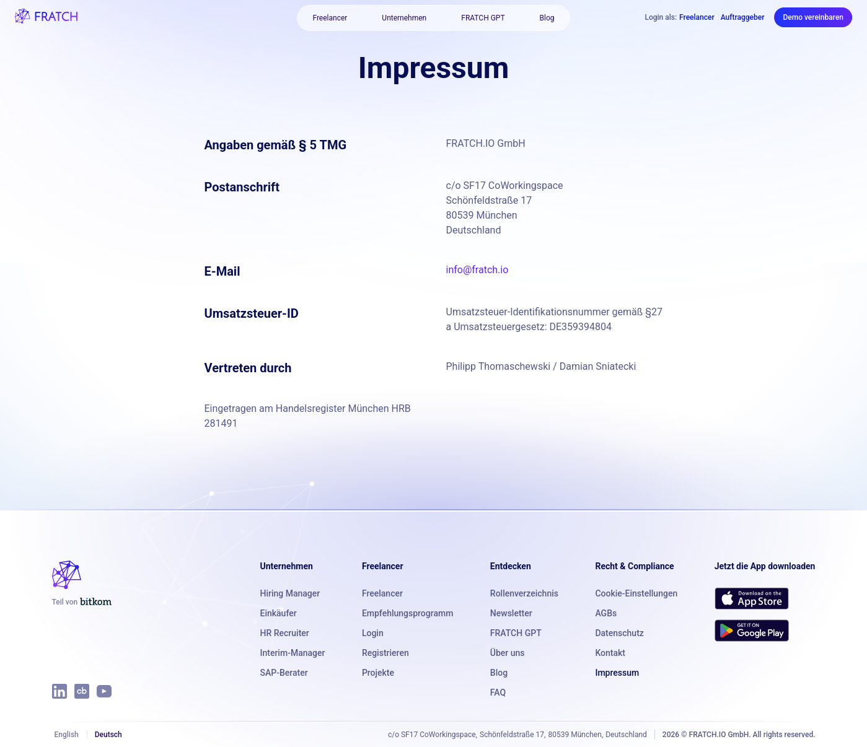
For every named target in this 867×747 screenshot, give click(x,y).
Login (373, 633)
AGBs (606, 613)
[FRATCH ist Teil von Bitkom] (82, 602)
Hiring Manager (290, 593)
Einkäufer (278, 613)
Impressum (617, 673)
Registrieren (385, 653)
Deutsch (108, 734)
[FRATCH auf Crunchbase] (81, 691)
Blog (547, 18)
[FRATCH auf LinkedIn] (59, 691)
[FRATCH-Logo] (46, 17)
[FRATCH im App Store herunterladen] (752, 598)
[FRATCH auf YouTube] (104, 691)
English (67, 734)
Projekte (378, 673)
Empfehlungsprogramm (407, 613)
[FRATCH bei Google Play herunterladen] (752, 630)
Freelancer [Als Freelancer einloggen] (697, 17)
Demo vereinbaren (813, 17)
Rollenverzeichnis (524, 593)
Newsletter (511, 613)
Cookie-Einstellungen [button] (636, 593)
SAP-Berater (284, 673)
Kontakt (610, 653)
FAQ (498, 692)
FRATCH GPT (482, 18)
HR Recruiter (284, 633)
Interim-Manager (292, 653)
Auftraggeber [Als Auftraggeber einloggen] (743, 17)
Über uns (507, 653)
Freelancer (329, 18)
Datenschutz (619, 633)
